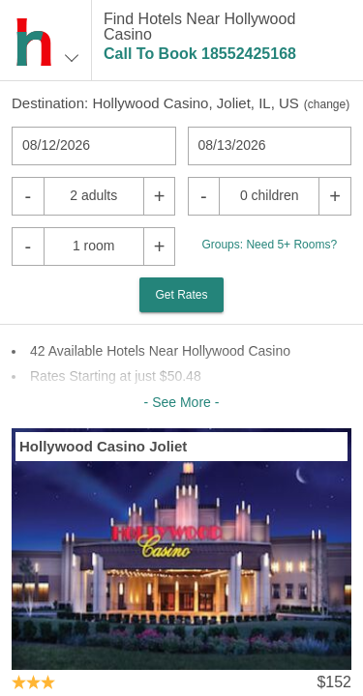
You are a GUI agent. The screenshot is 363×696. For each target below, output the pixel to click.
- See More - (182, 402)
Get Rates (181, 295)
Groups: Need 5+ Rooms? (269, 244)
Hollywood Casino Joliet (103, 446)
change (327, 104)
